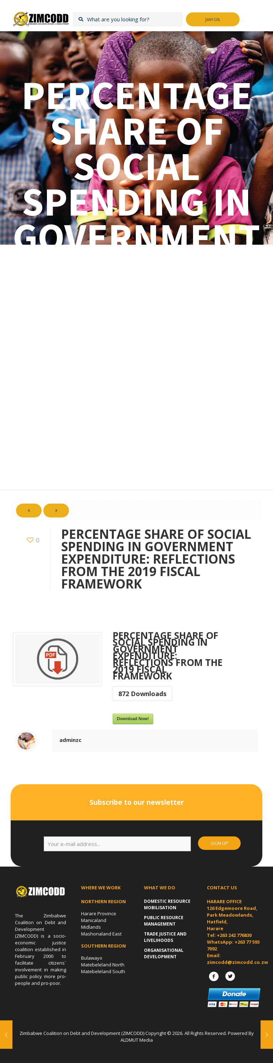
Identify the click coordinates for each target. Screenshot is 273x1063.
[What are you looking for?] (127, 19)
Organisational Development (163, 953)
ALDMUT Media (137, 1040)
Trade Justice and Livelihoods (165, 937)
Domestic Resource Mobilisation (167, 904)
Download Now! (133, 718)
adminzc (70, 739)
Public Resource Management (163, 921)
